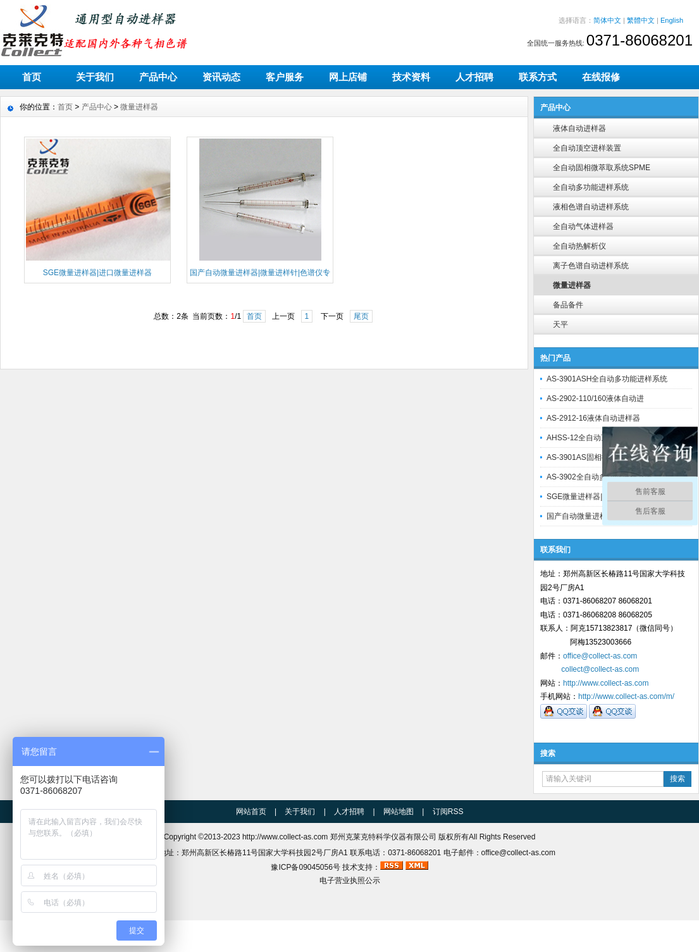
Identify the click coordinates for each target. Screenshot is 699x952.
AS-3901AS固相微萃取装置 (593, 457)
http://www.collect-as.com (605, 683)
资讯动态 (221, 76)
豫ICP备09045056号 (305, 867)
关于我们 (95, 76)
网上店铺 (348, 76)
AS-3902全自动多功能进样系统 (599, 477)
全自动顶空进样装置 (587, 148)
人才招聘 (474, 76)
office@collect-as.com (600, 656)
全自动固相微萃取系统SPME (601, 167)
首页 (31, 76)
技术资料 (411, 76)
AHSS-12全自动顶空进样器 (593, 437)
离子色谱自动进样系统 (591, 265)
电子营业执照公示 (349, 880)
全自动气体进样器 (583, 226)
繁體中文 (641, 20)
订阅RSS (448, 811)
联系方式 (538, 76)
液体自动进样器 (579, 128)
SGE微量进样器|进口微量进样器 (601, 496)
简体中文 (607, 20)
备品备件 (568, 304)
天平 (560, 324)
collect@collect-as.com (600, 669)
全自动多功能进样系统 (591, 187)
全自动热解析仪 (579, 246)
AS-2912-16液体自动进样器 (593, 418)
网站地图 (398, 811)
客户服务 (285, 76)
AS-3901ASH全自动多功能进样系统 (607, 378)
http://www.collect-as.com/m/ (626, 696)
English (671, 20)
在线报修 (601, 76)
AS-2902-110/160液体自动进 (595, 398)
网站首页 (251, 811)
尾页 (361, 316)
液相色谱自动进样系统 (591, 206)
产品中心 (158, 76)
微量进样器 (572, 285)
